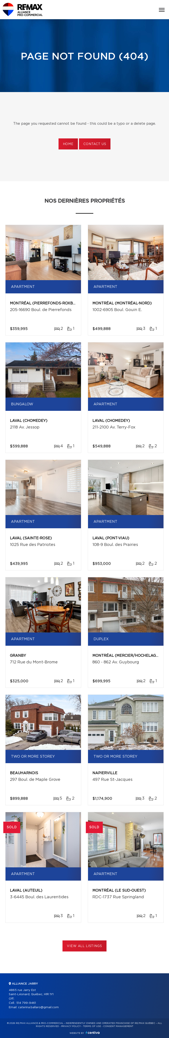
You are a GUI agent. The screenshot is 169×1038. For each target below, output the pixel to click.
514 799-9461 (26, 1003)
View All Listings (84, 946)
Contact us (94, 144)
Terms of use (92, 1026)
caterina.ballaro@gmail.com (38, 1007)
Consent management (118, 1026)
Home (68, 144)
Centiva (93, 1032)
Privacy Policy (71, 1026)
